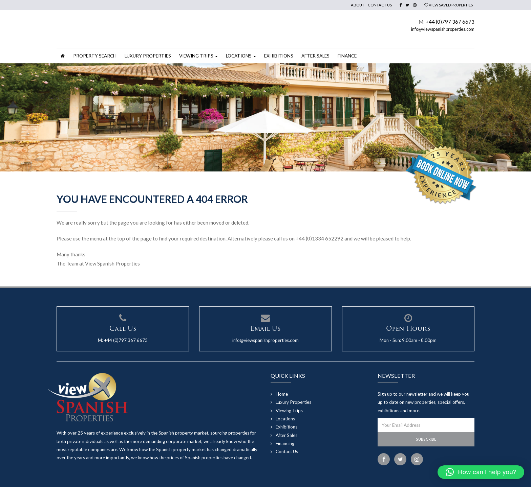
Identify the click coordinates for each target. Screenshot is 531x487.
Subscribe (426, 439)
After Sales (315, 56)
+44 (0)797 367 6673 (450, 22)
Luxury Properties (148, 56)
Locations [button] (241, 56)
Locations (285, 418)
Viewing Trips (289, 410)
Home (282, 394)
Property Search (94, 56)
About (357, 5)
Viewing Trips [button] (198, 56)
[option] (265, 118)
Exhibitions (278, 56)
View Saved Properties (448, 5)
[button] (481, 472)
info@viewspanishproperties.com (442, 29)
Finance (347, 56)
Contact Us (380, 5)
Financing (285, 443)
